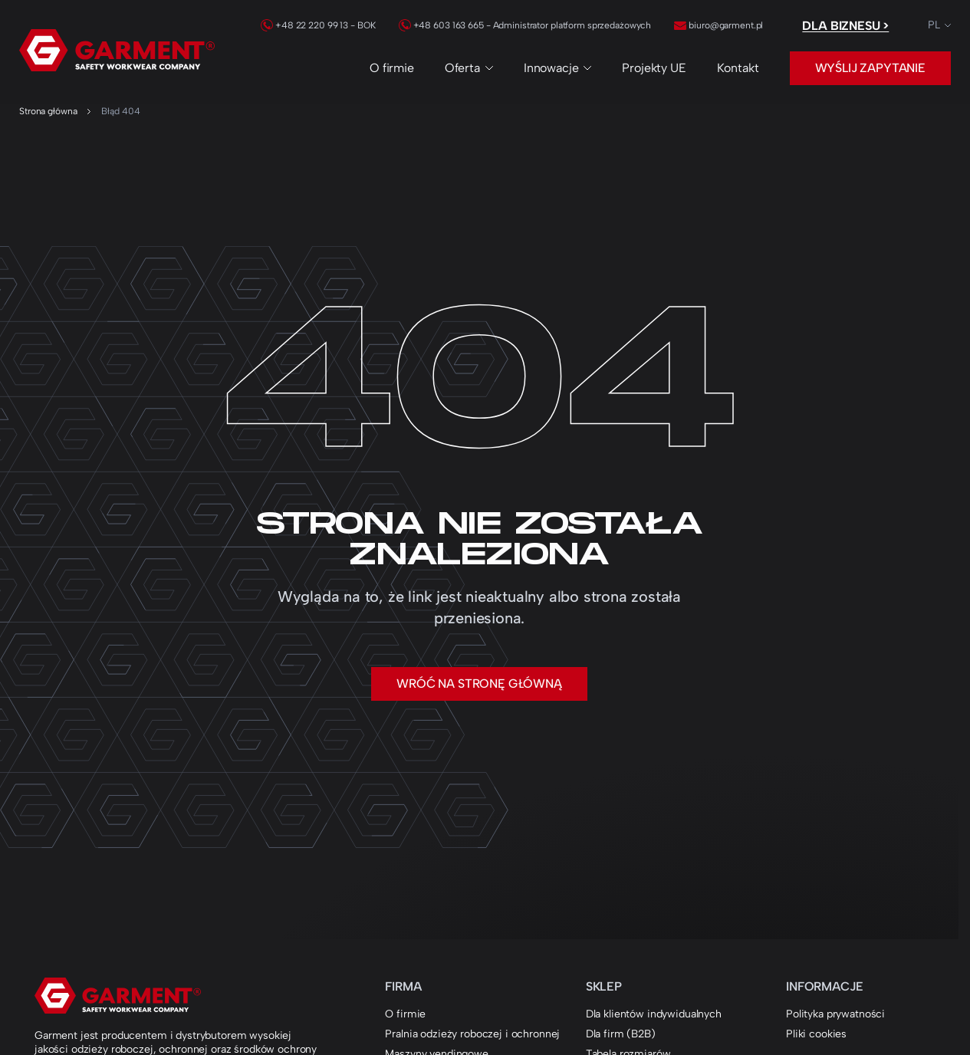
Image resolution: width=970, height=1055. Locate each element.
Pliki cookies (816, 1033)
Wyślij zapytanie (870, 68)
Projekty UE (654, 68)
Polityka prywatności (835, 1013)
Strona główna (48, 111)
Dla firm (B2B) (621, 1033)
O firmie (392, 68)
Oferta (469, 68)
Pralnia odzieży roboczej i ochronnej (472, 1033)
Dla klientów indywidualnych (654, 1013)
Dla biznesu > (845, 25)
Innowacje (558, 68)
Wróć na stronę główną (479, 683)
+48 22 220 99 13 (304, 25)
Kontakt (738, 68)
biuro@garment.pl (718, 25)
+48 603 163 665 (441, 25)
